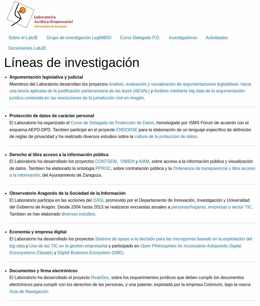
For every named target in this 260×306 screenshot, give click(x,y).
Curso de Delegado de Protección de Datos (112, 122)
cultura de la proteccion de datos (165, 136)
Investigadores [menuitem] (183, 37)
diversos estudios (78, 214)
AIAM (144, 161)
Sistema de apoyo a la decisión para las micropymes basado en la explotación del (173, 239)
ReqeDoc (100, 277)
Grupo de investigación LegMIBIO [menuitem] (78, 37)
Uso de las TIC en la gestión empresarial (68, 246)
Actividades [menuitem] (217, 37)
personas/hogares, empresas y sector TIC (211, 207)
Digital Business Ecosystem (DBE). (91, 252)
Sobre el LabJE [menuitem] (23, 37)
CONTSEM (106, 161)
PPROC (103, 168)
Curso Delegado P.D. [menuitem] (140, 37)
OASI (98, 200)
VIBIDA (127, 161)
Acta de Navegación (28, 291)
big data (17, 246)
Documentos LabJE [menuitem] (27, 48)
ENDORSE (127, 129)
